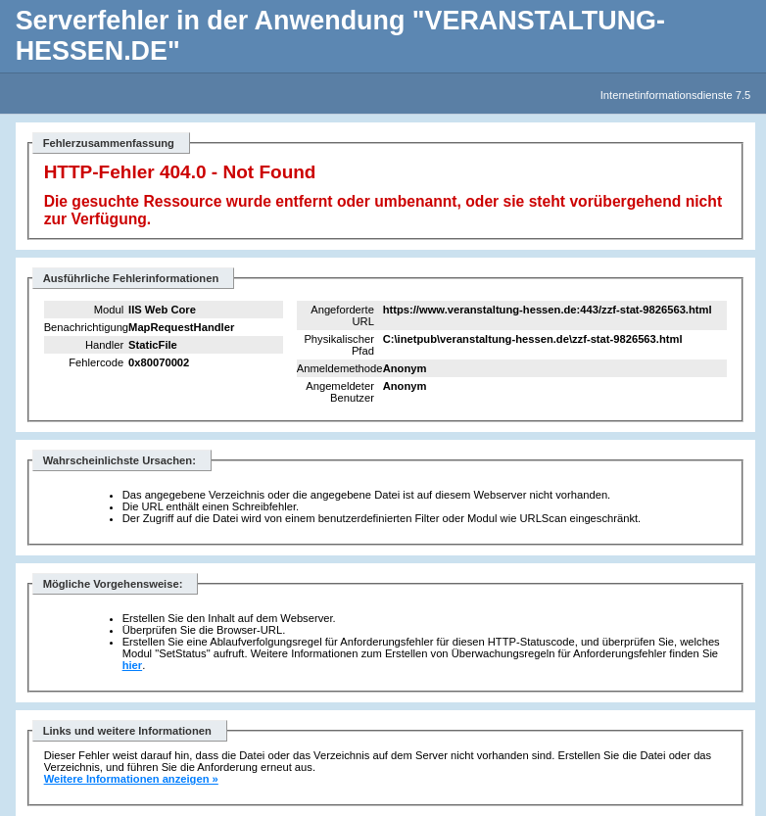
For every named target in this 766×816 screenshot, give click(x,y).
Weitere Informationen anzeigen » (131, 779)
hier (132, 665)
